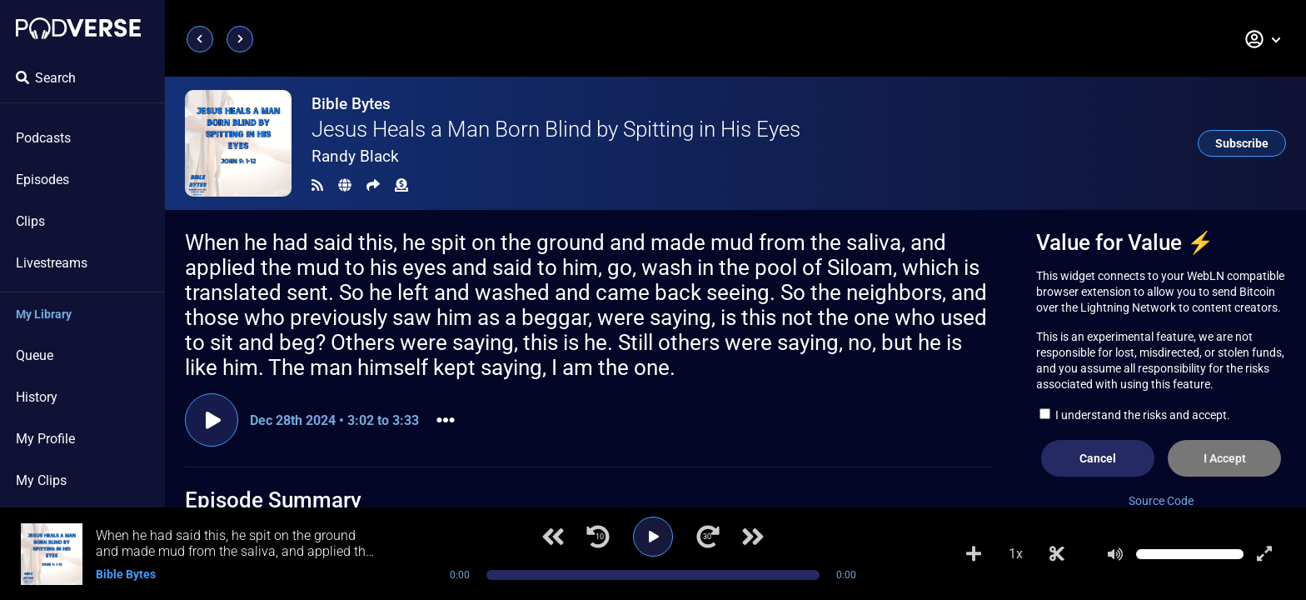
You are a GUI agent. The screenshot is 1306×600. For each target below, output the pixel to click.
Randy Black (355, 156)
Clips (30, 221)
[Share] (373, 185)
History (36, 397)
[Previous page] (200, 39)
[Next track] (753, 537)
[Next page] (240, 39)
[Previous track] (553, 537)
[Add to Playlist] (973, 554)
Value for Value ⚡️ (1125, 242)
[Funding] (401, 185)
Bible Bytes (351, 103)
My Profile (45, 439)
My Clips (41, 480)
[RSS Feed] (317, 185)
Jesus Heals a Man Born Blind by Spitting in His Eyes (556, 129)
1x (1016, 554)
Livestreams (51, 263)
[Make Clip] (1057, 554)
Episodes (42, 180)
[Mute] (1115, 554)
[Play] (653, 537)
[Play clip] (211, 420)
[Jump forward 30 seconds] (708, 537)
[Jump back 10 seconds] (598, 537)
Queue (34, 355)
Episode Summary (273, 500)
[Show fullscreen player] (1264, 554)
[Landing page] (78, 28)
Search (46, 78)
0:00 (460, 575)
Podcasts (43, 138)
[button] (1263, 39)
